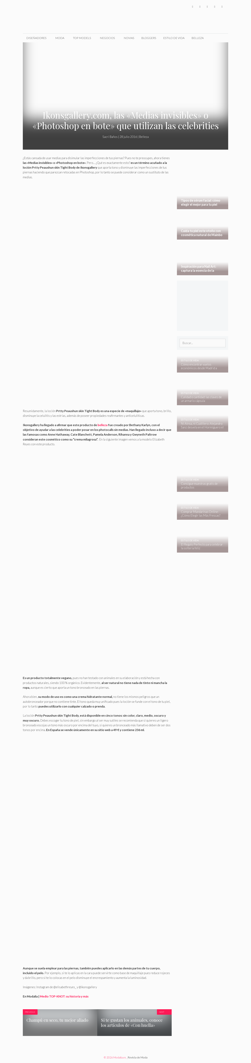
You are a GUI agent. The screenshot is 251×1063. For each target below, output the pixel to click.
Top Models (82, 38)
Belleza (197, 38)
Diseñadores (36, 38)
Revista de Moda (137, 1057)
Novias (129, 38)
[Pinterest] (222, 7)
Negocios (107, 38)
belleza (103, 425)
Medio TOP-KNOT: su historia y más (64, 996)
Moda (59, 38)
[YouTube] (215, 7)
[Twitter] (200, 7)
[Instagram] (207, 7)
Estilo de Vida (173, 38)
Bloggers (148, 38)
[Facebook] (193, 7)
